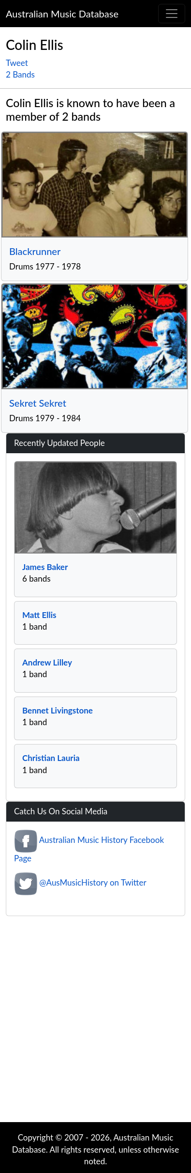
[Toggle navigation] (171, 13)
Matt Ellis (39, 615)
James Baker (45, 567)
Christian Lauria (51, 758)
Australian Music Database (62, 13)
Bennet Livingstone (57, 710)
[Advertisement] (90, 1021)
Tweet (17, 63)
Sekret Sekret (37, 403)
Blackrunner (34, 251)
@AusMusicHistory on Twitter (92, 883)
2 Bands (20, 74)
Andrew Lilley (47, 662)
